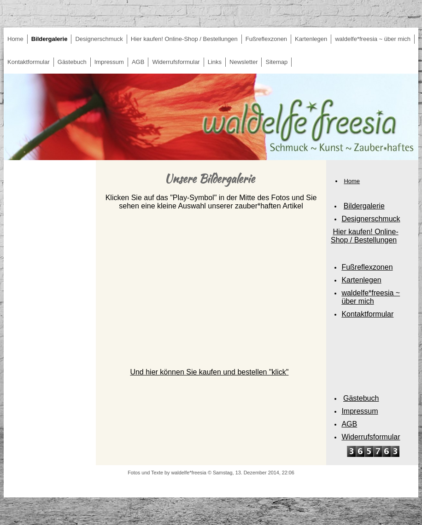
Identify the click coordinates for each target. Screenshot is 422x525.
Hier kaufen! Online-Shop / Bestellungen (184, 38)
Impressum (109, 61)
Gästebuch (72, 61)
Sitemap (276, 61)
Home (15, 38)
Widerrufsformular (175, 61)
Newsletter (243, 61)
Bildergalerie (49, 38)
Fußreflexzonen (266, 38)
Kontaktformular (28, 61)
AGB (138, 61)
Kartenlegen (311, 38)
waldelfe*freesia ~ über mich (372, 38)
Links (215, 61)
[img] (211, 117)
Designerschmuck (99, 38)
